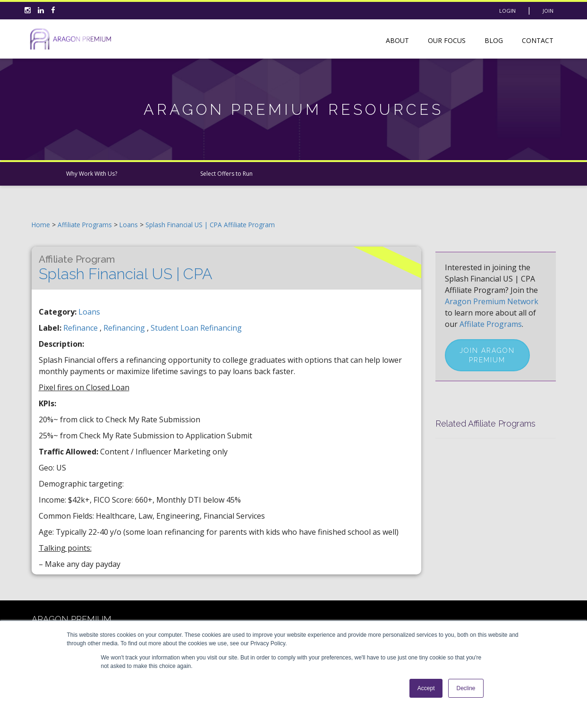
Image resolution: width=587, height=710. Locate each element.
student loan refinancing (196, 328)
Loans (129, 224)
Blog (494, 40)
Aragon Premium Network (491, 301)
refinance (81, 328)
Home (41, 224)
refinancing (125, 328)
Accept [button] (426, 688)
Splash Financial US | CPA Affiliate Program (210, 224)
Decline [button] (465, 688)
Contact (537, 40)
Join (548, 10)
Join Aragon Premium (487, 355)
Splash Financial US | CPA (126, 267)
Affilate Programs (490, 324)
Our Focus (447, 40)
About (397, 40)
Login (507, 10)
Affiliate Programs (85, 224)
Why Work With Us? (91, 174)
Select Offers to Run (226, 174)
